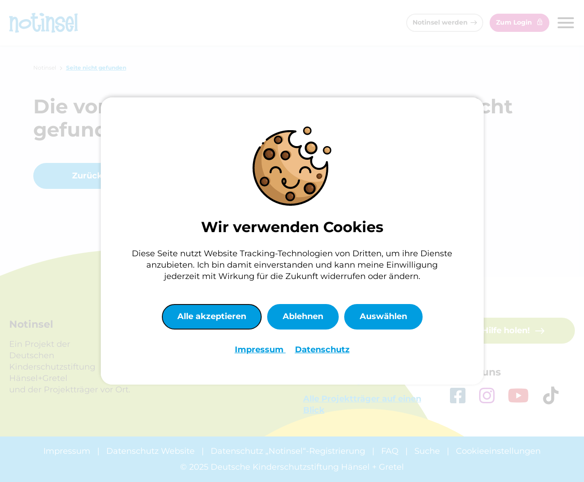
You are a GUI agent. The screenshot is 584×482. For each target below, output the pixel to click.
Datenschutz (322, 350)
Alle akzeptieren (211, 316)
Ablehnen (303, 316)
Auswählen (383, 316)
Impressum (260, 350)
